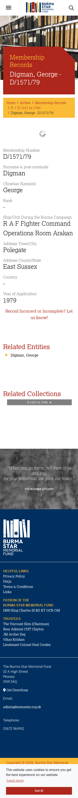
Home (10, 102)
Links (7, 592)
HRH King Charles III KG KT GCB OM (31, 610)
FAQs (7, 581)
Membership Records (50, 102)
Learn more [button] (15, 780)
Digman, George (24, 355)
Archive (25, 102)
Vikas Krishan (14, 639)
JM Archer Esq (14, 634)
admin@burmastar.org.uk (22, 707)
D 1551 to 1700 (29, 107)
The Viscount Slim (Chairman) (26, 624)
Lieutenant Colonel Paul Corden (27, 644)
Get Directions (15, 690)
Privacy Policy (14, 576)
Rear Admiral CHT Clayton (23, 629)
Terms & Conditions (18, 586)
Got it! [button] (39, 791)
